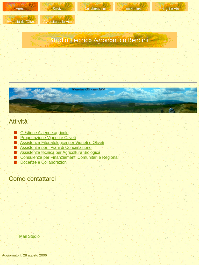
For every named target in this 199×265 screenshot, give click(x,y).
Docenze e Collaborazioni (43, 162)
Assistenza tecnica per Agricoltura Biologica (60, 152)
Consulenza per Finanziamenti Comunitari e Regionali (69, 157)
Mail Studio (29, 236)
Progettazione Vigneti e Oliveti (48, 137)
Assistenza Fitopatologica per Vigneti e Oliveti (62, 142)
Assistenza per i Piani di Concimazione (56, 147)
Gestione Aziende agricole (44, 133)
